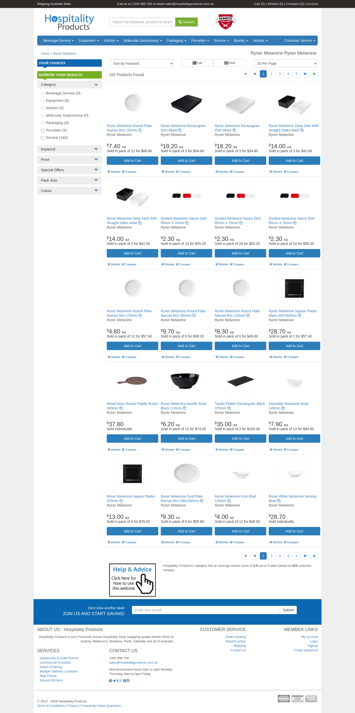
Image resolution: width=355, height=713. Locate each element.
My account (310, 637)
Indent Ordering (51, 667)
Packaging (176, 40)
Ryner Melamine (65, 53)
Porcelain (200, 40)
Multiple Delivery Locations (59, 671)
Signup (313, 646)
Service (221, 40)
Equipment (89, 40)
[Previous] (254, 74)
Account (312, 4)
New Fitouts (48, 676)
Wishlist (275, 4)
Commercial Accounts (55, 662)
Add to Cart (132, 161)
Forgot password (306, 650)
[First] (245, 74)
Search (186, 22)
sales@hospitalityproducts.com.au (189, 4)
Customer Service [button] (299, 40)
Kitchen (111, 40)
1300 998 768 (142, 4)
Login (314, 641)
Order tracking (236, 637)
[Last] (314, 74)
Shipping (239, 646)
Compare (295, 4)
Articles (260, 40)
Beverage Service (58, 40)
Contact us (238, 650)
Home (45, 53)
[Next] (305, 74)
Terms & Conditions (51, 706)
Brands (241, 40)
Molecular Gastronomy (143, 40)
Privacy (73, 706)
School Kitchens (51, 680)
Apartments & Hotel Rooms (59, 658)
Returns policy (236, 641)
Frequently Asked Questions (101, 706)
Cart (259, 4)
